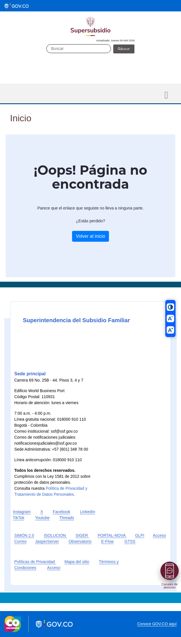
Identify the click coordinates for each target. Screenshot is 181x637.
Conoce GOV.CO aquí (157, 624)
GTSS (129, 541)
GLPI (139, 535)
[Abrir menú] (169, 571)
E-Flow (107, 541)
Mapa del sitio (77, 561)
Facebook (61, 511)
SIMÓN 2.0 (24, 535)
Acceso (53, 567)
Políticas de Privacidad (35, 561)
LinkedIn (87, 511)
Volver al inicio (90, 236)
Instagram (22, 511)
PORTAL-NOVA (112, 535)
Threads (66, 517)
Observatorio (80, 541)
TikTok (18, 517)
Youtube (42, 517)
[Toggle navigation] (166, 95)
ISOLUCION (55, 535)
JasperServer (47, 541)
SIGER (82, 535)
